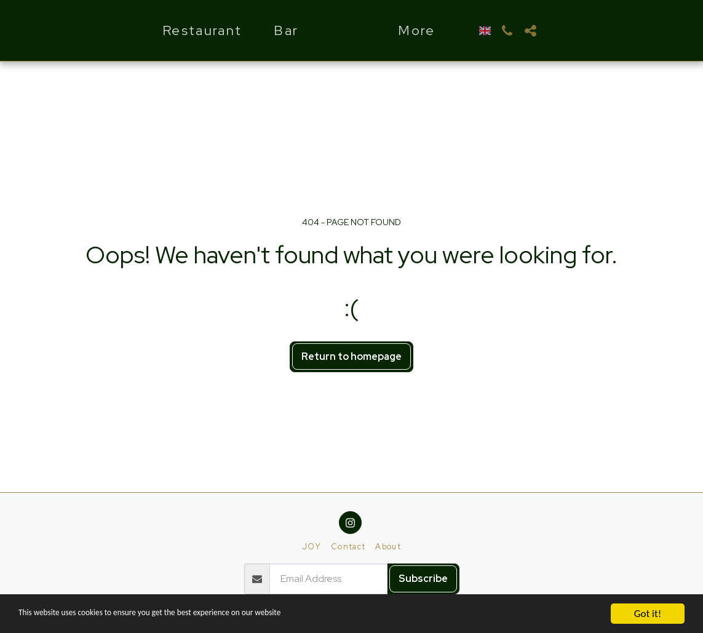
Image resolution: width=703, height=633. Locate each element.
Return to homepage (351, 356)
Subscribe (423, 578)
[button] (541, 31)
